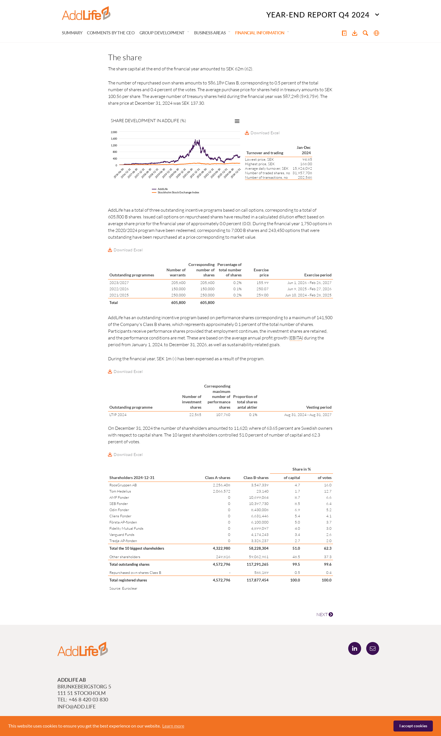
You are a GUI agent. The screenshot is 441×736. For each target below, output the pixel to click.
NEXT (324, 615)
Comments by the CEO (110, 33)
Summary (72, 33)
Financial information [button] (259, 33)
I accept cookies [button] (413, 725)
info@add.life (76, 707)
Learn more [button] (173, 725)
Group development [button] (162, 33)
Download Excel (265, 133)
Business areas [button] (210, 33)
